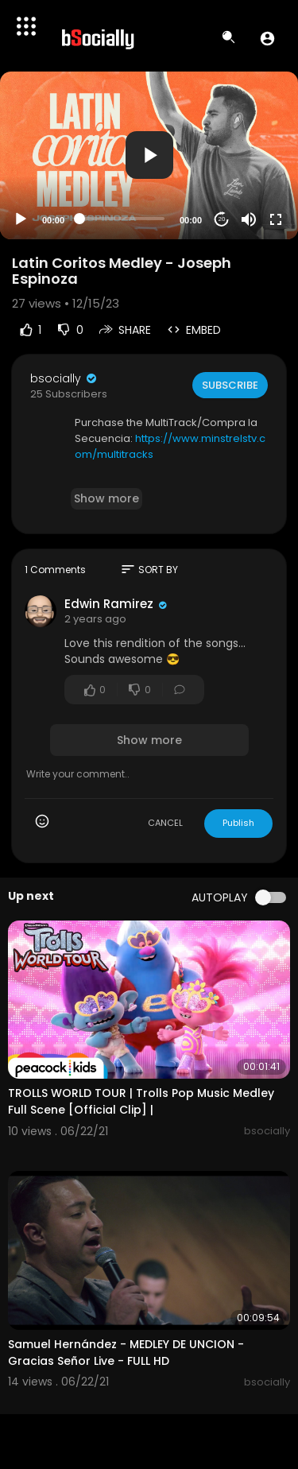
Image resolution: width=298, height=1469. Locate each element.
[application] (149, 155)
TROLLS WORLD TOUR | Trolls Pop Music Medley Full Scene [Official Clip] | (141, 1101)
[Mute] (249, 219)
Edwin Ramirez (110, 603)
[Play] (21, 219)
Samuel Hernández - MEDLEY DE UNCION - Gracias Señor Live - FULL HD (126, 1352)
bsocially (64, 378)
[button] (267, 38)
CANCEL (165, 822)
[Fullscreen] (276, 219)
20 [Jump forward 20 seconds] (222, 219)
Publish (238, 822)
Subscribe (230, 385)
